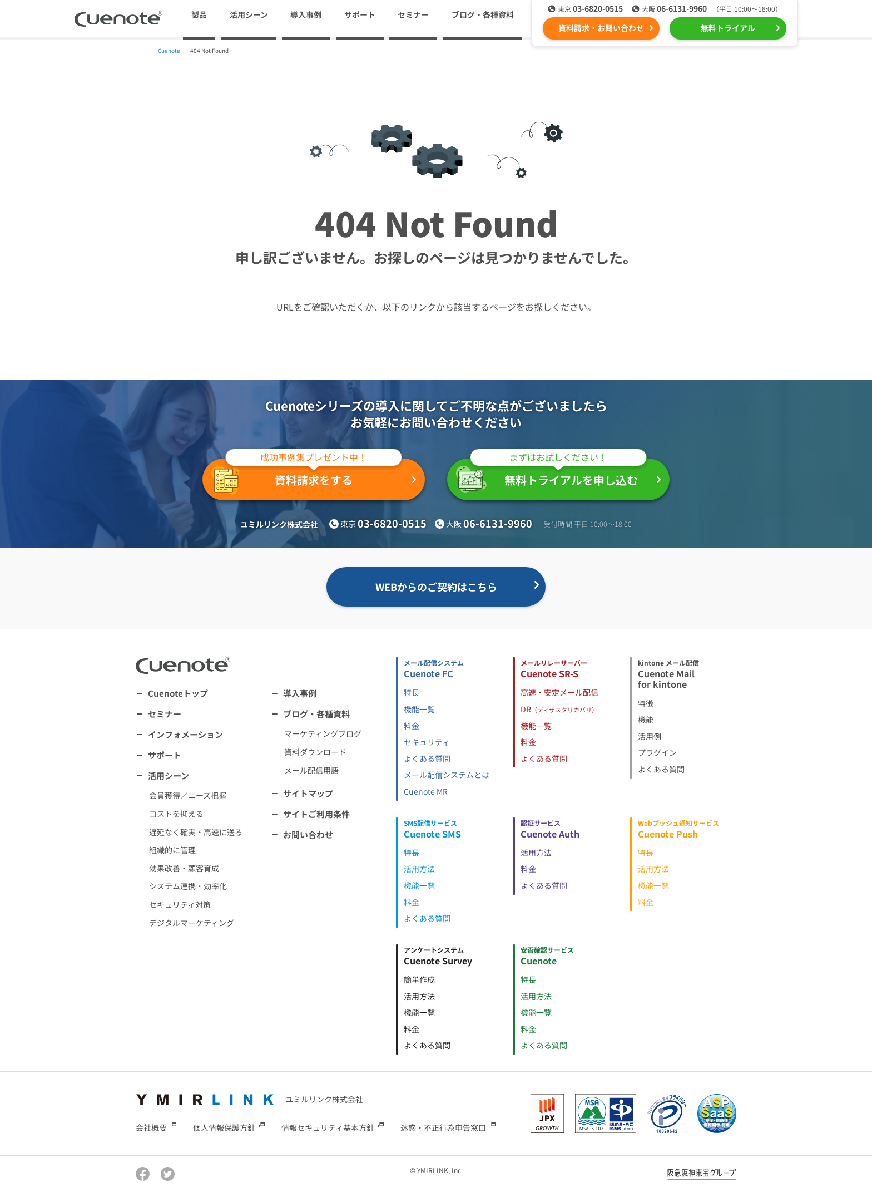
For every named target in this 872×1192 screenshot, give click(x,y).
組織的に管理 (172, 849)
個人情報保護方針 (224, 1127)
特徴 (645, 703)
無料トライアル (728, 27)
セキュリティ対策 (180, 904)
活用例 (649, 736)
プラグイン (657, 752)
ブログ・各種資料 (316, 714)
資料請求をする (306, 477)
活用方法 (419, 868)
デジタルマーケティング (191, 922)
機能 (645, 719)
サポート (359, 14)
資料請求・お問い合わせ (601, 27)
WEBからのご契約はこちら (436, 586)
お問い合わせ (308, 834)
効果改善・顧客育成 (184, 868)
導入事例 (305, 14)
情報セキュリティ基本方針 (327, 1127)
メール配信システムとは (446, 774)
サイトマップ (308, 793)
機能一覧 (419, 709)
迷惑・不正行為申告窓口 (443, 1127)
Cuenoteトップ (178, 693)
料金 (411, 725)
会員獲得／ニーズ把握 (187, 795)
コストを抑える (176, 813)
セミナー (413, 14)
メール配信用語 (311, 770)
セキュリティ (427, 741)
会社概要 (151, 1127)
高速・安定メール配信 (559, 692)
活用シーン (168, 775)
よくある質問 (427, 758)
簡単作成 (419, 979)
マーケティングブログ (322, 733)
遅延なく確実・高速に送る (195, 832)
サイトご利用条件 (316, 814)
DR (559, 709)
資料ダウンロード (315, 751)
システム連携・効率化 (188, 885)
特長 (411, 692)
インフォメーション (185, 734)
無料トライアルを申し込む (551, 476)
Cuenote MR (426, 791)
